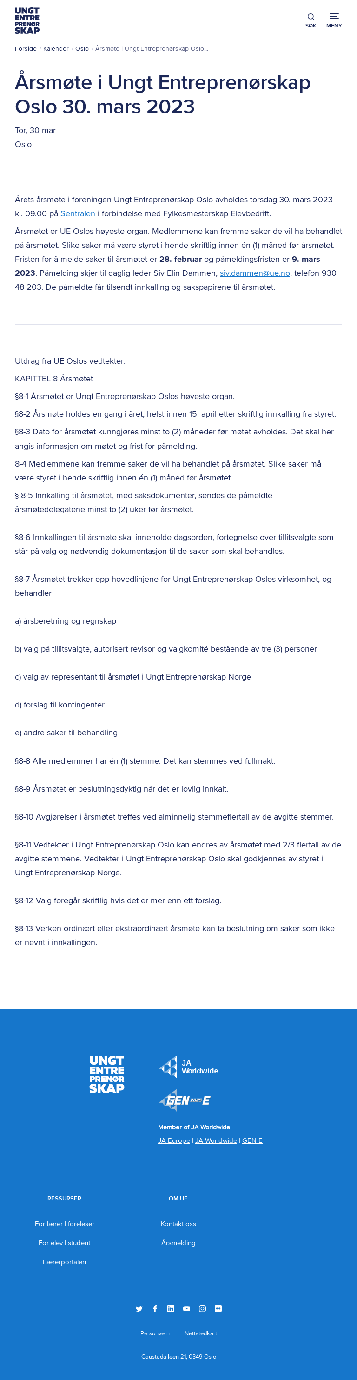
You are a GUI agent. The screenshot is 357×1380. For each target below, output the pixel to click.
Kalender (56, 49)
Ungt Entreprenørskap (27, 20)
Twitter (139, 1308)
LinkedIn (170, 1308)
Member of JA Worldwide (184, 1100)
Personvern (155, 1334)
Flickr (218, 1308)
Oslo (82, 49)
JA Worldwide (216, 1140)
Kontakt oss (178, 1223)
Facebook (155, 1308)
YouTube (186, 1308)
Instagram (202, 1308)
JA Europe (188, 1067)
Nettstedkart (201, 1334)
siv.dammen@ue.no (255, 273)
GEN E (252, 1140)
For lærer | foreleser (64, 1223)
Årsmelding (178, 1243)
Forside (26, 49)
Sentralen (77, 214)
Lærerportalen (64, 1262)
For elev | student (64, 1243)
